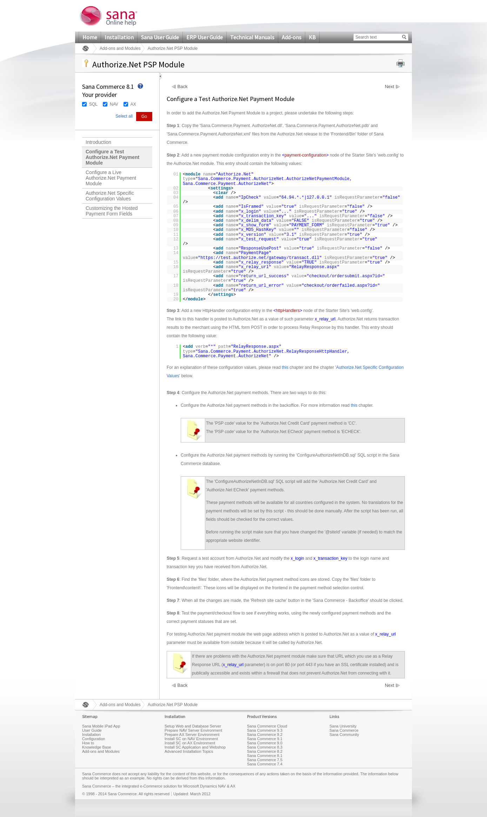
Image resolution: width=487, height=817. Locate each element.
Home (89, 37)
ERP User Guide (204, 37)
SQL (93, 104)
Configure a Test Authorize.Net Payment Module (112, 157)
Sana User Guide (160, 37)
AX (133, 104)
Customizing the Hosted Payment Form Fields (112, 211)
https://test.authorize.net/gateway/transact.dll (259, 257)
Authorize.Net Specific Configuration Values (110, 195)
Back (183, 87)
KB (312, 37)
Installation (119, 37)
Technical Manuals (252, 37)
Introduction (98, 142)
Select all (124, 116)
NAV (114, 104)
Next (389, 87)
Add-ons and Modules (120, 48)
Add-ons (291, 37)
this (285, 367)
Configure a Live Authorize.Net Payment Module (111, 178)
